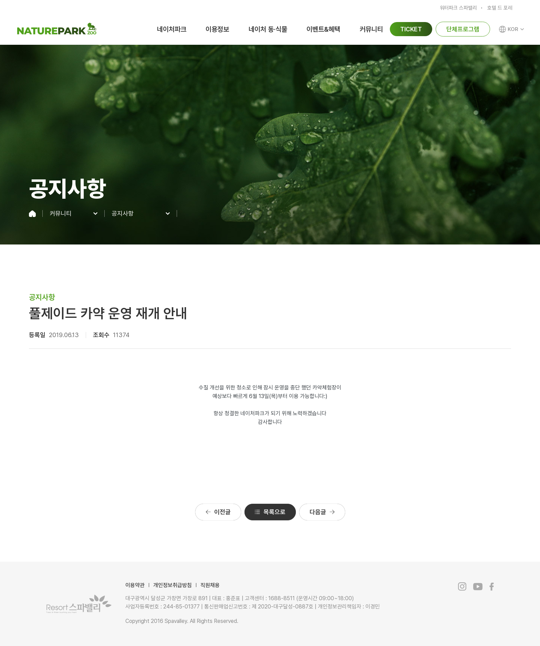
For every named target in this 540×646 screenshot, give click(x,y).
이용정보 (217, 29)
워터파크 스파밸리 (458, 8)
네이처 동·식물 (268, 29)
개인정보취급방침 (172, 585)
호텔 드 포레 (499, 8)
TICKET (411, 29)
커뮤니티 (371, 29)
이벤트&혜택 (323, 29)
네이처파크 (171, 29)
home (36, 213)
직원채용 (210, 585)
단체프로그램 (462, 29)
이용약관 (135, 585)
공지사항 (123, 213)
